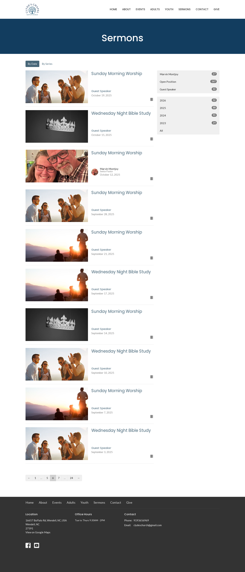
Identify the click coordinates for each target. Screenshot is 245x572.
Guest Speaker (188, 89)
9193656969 (141, 520)
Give (216, 9)
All (161, 130)
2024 (188, 115)
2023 (188, 123)
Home (113, 9)
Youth (169, 9)
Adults (155, 9)
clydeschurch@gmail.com (148, 525)
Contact (202, 9)
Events (140, 9)
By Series (47, 63)
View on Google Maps (38, 532)
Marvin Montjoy (188, 74)
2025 (188, 107)
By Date (32, 63)
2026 (188, 100)
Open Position (188, 81)
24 (71, 477)
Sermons (184, 9)
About (126, 9)
